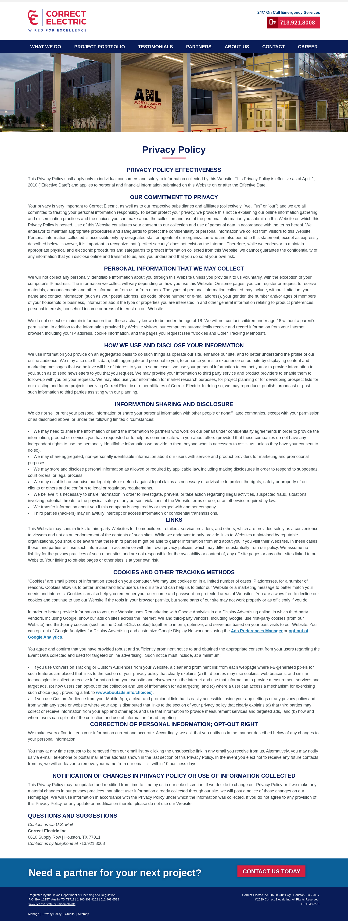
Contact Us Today (271, 871)
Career (308, 46)
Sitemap (83, 914)
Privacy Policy (52, 914)
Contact (273, 46)
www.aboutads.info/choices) (124, 692)
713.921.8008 (297, 22)
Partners (199, 46)
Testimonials (155, 46)
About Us (237, 46)
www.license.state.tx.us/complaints (52, 904)
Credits (70, 914)
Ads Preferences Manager (257, 631)
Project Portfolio (99, 46)
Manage (33, 914)
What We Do (45, 46)
